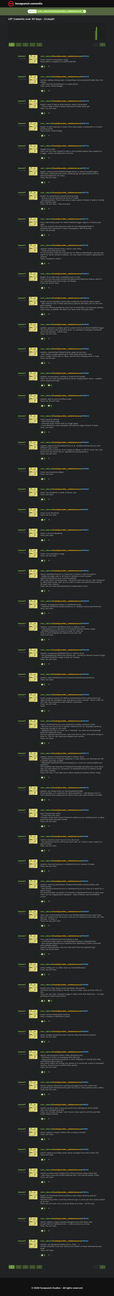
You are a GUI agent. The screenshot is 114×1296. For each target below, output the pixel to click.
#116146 (85, 1170)
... (32, 45)
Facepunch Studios (50, 1288)
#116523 (85, 570)
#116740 (85, 168)
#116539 (85, 442)
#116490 (85, 694)
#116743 (85, 146)
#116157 (84, 1011)
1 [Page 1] (11, 45)
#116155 (84, 1052)
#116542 (85, 416)
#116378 (85, 787)
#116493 (85, 674)
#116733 (85, 192)
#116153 (84, 1082)
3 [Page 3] (25, 45)
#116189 (84, 964)
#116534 (85, 489)
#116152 (84, 1104)
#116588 (85, 373)
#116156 (84, 1031)
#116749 (85, 76)
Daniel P (22, 56)
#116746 (85, 101)
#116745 (85, 123)
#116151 (84, 1129)
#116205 (85, 936)
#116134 (84, 1241)
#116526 (85, 550)
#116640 (85, 298)
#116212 (84, 881)
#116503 (85, 623)
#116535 (85, 468)
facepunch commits (25, 3)
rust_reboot (46, 56)
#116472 (85, 753)
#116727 (85, 219)
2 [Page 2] (18, 45)
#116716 (84, 245)
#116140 (85, 1218)
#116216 (84, 836)
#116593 (85, 349)
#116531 (84, 509)
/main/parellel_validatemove (66, 56)
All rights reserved (73, 1288)
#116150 (84, 1149)
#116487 (85, 721)
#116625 (85, 324)
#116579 (85, 395)
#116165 (84, 984)
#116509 (85, 601)
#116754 (85, 56)
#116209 (85, 911)
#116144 (85, 1192)
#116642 (85, 273)
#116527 (85, 530)
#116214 (84, 861)
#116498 (85, 650)
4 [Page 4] (39, 45)
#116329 (85, 810)
